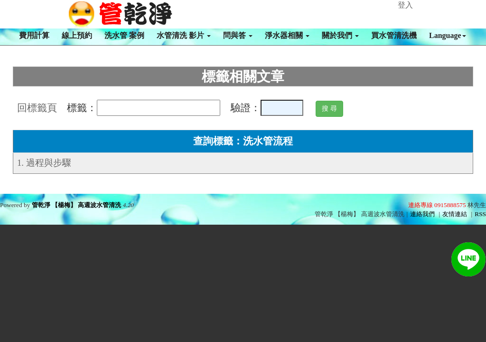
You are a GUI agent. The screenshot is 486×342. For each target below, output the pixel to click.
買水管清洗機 (394, 35)
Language (447, 35)
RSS (480, 214)
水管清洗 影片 (184, 35)
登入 (405, 5)
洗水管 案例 (124, 35)
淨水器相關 (287, 35)
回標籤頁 (37, 108)
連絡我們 (422, 214)
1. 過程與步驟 (44, 163)
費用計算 (34, 35)
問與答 (237, 35)
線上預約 (77, 35)
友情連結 (454, 214)
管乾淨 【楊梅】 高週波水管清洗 (77, 205)
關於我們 (340, 35)
